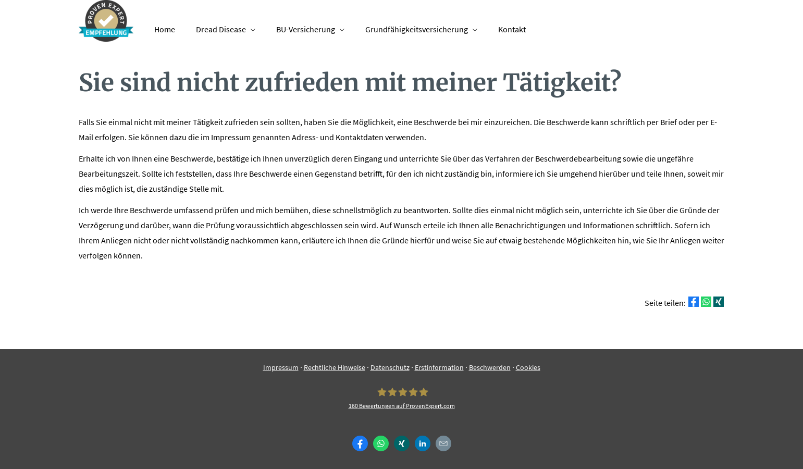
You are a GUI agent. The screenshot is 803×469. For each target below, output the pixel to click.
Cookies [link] (528, 367)
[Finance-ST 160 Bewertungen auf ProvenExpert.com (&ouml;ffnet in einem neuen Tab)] (402, 398)
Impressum (281, 367)
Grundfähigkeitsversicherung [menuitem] (416, 29)
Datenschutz (390, 367)
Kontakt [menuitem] (512, 29)
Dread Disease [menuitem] (221, 29)
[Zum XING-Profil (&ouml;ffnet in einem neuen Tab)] (402, 443)
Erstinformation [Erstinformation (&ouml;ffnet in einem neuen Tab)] (439, 367)
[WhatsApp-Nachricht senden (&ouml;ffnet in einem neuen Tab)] (381, 443)
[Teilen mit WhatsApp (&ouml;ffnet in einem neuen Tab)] (706, 302)
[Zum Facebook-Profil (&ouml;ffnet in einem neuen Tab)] (360, 443)
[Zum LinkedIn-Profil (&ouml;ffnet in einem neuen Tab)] (422, 443)
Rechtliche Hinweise (334, 367)
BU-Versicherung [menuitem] (305, 29)
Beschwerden (490, 367)
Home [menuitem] (164, 29)
